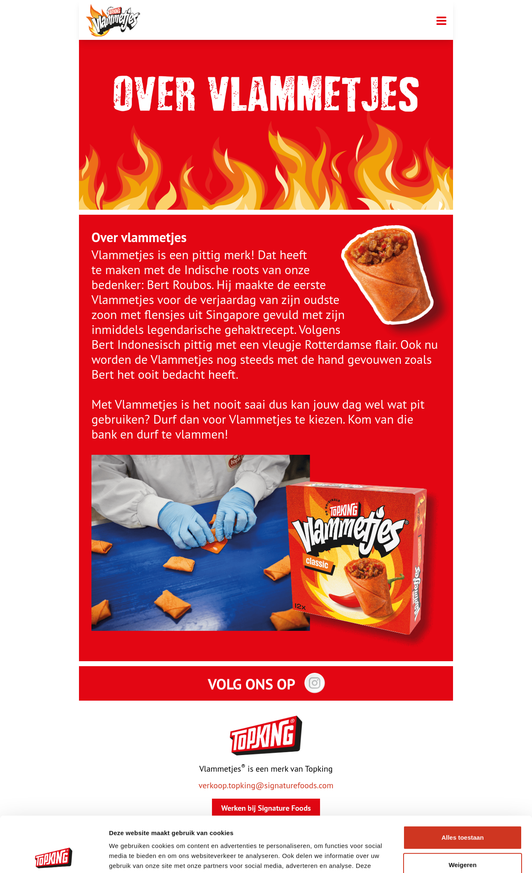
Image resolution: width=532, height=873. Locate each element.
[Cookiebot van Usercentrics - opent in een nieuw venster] (53, 857)
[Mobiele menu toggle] (441, 20)
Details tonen (128, 856)
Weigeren (462, 812)
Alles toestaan (462, 785)
